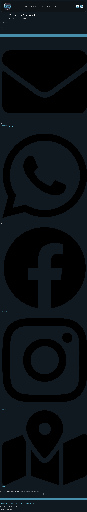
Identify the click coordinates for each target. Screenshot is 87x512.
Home (25, 6)
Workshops (32, 6)
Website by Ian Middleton (6, 509)
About (48, 6)
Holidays (41, 6)
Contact (60, 6)
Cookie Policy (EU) (29, 503)
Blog (54, 6)
